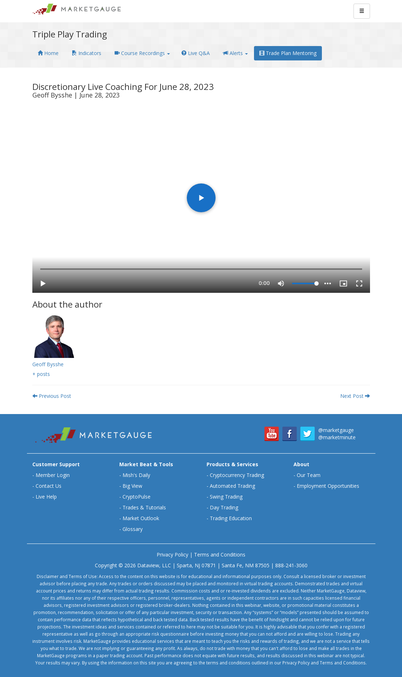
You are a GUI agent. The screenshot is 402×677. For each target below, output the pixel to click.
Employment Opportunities (328, 485)
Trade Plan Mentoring (287, 53)
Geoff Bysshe (48, 364)
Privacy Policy (172, 554)
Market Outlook (141, 518)
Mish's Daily (136, 475)
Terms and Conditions (219, 554)
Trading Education (231, 518)
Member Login (53, 475)
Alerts (235, 53)
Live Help (46, 496)
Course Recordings (142, 53)
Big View (132, 485)
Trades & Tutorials (144, 507)
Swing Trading (226, 496)
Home (48, 53)
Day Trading (224, 507)
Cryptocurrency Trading (237, 475)
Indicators (86, 53)
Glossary (133, 529)
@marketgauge (336, 430)
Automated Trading (232, 485)
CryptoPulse (137, 496)
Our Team (308, 475)
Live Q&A (195, 53)
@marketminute (337, 437)
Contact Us (48, 485)
